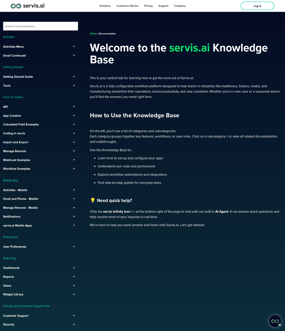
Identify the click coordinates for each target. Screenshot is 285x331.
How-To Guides (13, 97)
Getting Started (13, 67)
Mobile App (10, 180)
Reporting (9, 258)
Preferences (10, 237)
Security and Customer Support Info (26, 306)
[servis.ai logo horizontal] (27, 6)
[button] (275, 321)
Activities (9, 37)
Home (93, 33)
